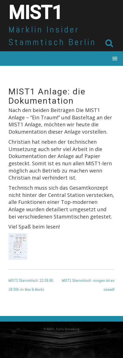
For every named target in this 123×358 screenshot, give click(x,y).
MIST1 (35, 13)
